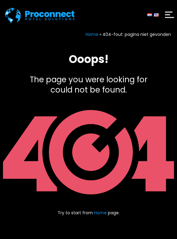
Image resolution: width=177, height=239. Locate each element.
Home (92, 34)
